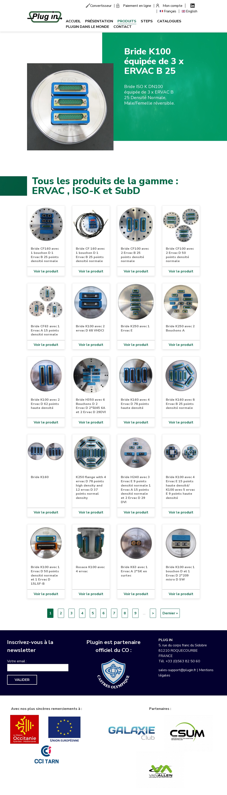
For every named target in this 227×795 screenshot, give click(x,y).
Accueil (73, 21)
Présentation (99, 21)
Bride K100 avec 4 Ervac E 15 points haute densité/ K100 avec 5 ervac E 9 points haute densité (180, 487)
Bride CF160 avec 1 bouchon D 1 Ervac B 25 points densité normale (45, 254)
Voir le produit (46, 271)
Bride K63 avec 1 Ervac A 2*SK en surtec (134, 571)
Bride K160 (40, 477)
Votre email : (17, 661)
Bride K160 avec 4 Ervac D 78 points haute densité (135, 403)
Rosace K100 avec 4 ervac (90, 569)
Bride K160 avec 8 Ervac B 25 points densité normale (180, 403)
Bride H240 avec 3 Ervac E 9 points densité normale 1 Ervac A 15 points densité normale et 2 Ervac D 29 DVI (136, 489)
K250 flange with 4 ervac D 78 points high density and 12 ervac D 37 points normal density (91, 487)
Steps (147, 21)
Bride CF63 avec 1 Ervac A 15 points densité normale (45, 330)
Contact (123, 26)
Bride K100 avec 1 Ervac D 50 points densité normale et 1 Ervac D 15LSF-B (45, 575)
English (191, 11)
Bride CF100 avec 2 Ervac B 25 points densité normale (135, 254)
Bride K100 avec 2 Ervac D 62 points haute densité (45, 403)
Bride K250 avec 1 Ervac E (135, 328)
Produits (126, 21)
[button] (70, 106)
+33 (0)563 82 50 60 (183, 661)
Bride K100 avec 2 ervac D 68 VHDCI (90, 328)
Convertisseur (101, 6)
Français (170, 11)
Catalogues (169, 21)
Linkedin (192, 6)
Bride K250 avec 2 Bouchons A (180, 328)
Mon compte (172, 6)
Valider (22, 679)
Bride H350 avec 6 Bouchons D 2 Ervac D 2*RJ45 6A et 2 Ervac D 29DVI (91, 405)
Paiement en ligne (137, 6)
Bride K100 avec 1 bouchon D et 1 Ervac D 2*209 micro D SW (180, 573)
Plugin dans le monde (87, 26)
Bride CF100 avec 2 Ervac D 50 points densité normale (180, 254)
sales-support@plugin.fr (177, 670)
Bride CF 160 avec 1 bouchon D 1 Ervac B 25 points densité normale (90, 254)
